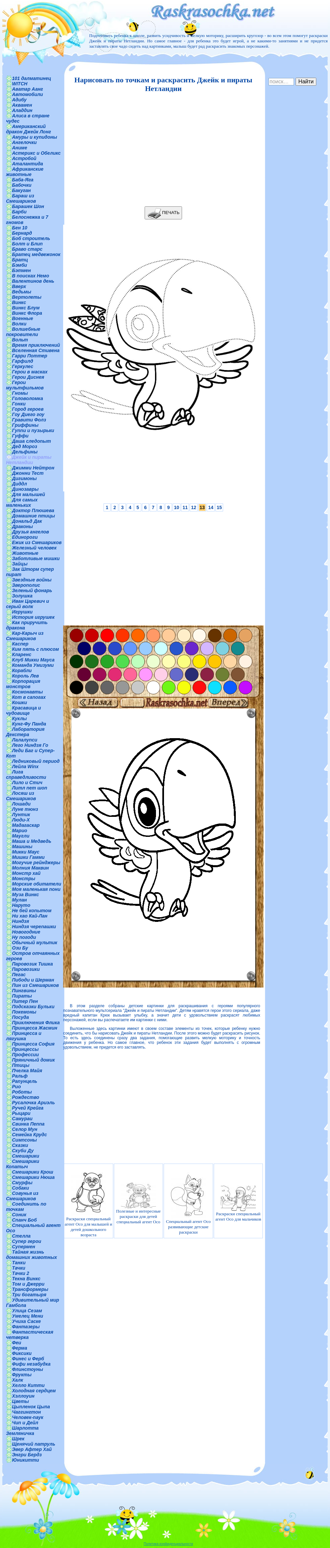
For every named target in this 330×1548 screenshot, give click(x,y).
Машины (22, 846)
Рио (16, 1086)
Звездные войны (31, 579)
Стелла (21, 1236)
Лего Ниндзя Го (30, 745)
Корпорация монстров (23, 683)
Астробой (24, 158)
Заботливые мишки (36, 558)
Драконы (22, 526)
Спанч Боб (24, 1220)
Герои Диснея (28, 377)
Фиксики (22, 1353)
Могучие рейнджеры (36, 862)
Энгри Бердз (27, 1454)
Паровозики (26, 969)
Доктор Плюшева (33, 510)
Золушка (22, 595)
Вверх (19, 286)
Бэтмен (21, 270)
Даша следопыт (31, 441)
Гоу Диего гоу (28, 414)
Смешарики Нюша (33, 1177)
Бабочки (21, 185)
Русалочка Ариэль (33, 1102)
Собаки (20, 1188)
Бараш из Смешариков (21, 198)
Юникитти (25, 1460)
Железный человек (34, 547)
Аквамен (22, 105)
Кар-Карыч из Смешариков (24, 635)
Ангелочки (24, 142)
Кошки (19, 702)
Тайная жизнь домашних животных (31, 1254)
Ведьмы (21, 291)
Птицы (20, 1065)
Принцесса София (33, 1044)
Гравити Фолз (29, 419)
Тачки (18, 1268)
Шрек (18, 1438)
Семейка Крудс (29, 1134)
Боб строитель (31, 238)
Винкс (19, 302)
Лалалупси (24, 739)
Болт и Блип (27, 243)
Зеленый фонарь (32, 590)
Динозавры (25, 489)
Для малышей (28, 494)
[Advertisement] (161, 149)
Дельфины (24, 451)
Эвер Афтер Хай (32, 1449)
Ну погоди (24, 937)
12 (193, 507)
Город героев (27, 409)
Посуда (20, 1017)
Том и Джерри (28, 1284)
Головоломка (27, 398)
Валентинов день (33, 281)
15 (219, 507)
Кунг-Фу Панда (29, 723)
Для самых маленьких (22, 502)
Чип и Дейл (25, 1422)
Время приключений (36, 345)
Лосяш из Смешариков (21, 796)
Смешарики (25, 1156)
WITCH (19, 83)
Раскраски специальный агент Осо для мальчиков (238, 1203)
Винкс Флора (27, 313)
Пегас (19, 974)
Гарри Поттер (29, 355)
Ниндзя (20, 921)
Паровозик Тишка (32, 964)
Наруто (21, 905)
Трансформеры (30, 1289)
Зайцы (19, 563)
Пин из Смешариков (35, 985)
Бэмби (19, 265)
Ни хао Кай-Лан (29, 916)
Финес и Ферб (28, 1358)
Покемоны (24, 1012)
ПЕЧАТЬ (163, 212)
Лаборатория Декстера (25, 731)
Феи (16, 1342)
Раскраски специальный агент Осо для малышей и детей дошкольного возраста (88, 1203)
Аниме (19, 147)
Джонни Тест (28, 473)
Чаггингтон (26, 1412)
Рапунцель (24, 1081)
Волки (19, 323)
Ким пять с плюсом (35, 649)
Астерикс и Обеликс (36, 153)
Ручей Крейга (27, 1108)
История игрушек (33, 617)
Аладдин (22, 110)
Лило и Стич (27, 782)
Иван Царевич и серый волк (27, 603)
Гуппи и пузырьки (33, 430)
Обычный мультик (34, 942)
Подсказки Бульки (33, 1006)
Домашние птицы (33, 515)
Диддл (19, 483)
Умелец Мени (27, 1316)
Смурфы (22, 1182)
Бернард (22, 233)
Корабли (22, 670)
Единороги (25, 537)
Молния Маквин (30, 868)
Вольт (20, 339)
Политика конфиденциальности (168, 1544)
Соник (19, 1214)
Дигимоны (24, 478)
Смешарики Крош (32, 1172)
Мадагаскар (26, 825)
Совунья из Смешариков (22, 1196)
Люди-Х (21, 820)
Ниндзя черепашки (34, 926)
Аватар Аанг (27, 89)
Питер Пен (25, 1001)
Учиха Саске (26, 1321)
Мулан (19, 900)
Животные (25, 553)
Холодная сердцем (34, 1390)
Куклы (19, 718)
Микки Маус (25, 852)
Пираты (22, 996)
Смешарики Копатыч (22, 1164)
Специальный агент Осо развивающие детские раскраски (188, 1203)
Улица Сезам (27, 1310)
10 (176, 507)
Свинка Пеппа (28, 1124)
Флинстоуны (27, 1369)
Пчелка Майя (27, 1070)
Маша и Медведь (31, 841)
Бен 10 (19, 227)
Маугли (20, 836)
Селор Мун (24, 1129)
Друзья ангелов (30, 531)
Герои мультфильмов (25, 385)
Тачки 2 (20, 1273)
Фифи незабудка (31, 1364)
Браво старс (27, 249)
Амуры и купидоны (34, 137)
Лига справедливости (26, 774)
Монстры (23, 878)
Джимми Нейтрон (33, 467)
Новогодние (26, 932)
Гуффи (20, 435)
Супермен (23, 1246)
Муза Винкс (25, 894)
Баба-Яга (22, 179)
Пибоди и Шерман (33, 980)
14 (210, 507)
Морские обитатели (36, 884)
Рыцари (21, 1113)
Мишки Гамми (28, 857)
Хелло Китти (28, 1385)
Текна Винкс (26, 1278)
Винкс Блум (26, 307)
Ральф (20, 1076)
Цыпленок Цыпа (31, 1406)
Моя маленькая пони (36, 889)
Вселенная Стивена (35, 350)
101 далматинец (31, 78)
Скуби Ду (23, 1150)
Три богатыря (29, 1294)
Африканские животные (24, 171)
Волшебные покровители (23, 331)
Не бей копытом (31, 910)
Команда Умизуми (33, 665)
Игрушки (22, 611)
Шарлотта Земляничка (22, 1430)
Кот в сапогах (29, 697)
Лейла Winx (25, 766)
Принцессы (25, 1049)
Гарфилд (22, 361)
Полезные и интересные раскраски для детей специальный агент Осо (138, 1203)
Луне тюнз (25, 809)
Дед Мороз (24, 446)
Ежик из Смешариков (36, 542)
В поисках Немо (30, 275)
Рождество (25, 1097)
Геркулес (22, 366)
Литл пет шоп (29, 788)
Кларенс (21, 654)
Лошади (21, 804)
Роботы (22, 1092)
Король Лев (25, 675)
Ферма (19, 1348)
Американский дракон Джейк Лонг (28, 129)
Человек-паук (27, 1417)
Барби (19, 211)
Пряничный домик (33, 1060)
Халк (17, 1380)
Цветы (20, 1401)
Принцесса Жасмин (34, 1028)
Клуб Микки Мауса (33, 659)
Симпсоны (24, 1140)
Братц (20, 259)
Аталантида (27, 163)
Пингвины (24, 990)
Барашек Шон (28, 206)
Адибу (19, 99)
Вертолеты (26, 297)
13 (202, 507)
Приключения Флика (36, 1022)
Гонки (19, 403)
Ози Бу (20, 948)
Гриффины (25, 425)
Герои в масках (29, 371)
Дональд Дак (27, 521)
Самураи (22, 1118)
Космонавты (27, 691)
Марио (19, 830)
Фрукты (21, 1374)
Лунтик (21, 814)
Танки (18, 1262)
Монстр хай (26, 873)
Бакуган (21, 190)
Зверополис (26, 585)
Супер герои (26, 1241)
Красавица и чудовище (23, 710)
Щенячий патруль (33, 1444)
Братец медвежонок (36, 254)
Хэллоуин (23, 1396)
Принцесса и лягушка (23, 1036)
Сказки (20, 1145)
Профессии (25, 1054)
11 (185, 507)
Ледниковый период (35, 761)
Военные (22, 318)
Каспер (20, 643)
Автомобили (27, 94)
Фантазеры (26, 1326)
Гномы (20, 393)
